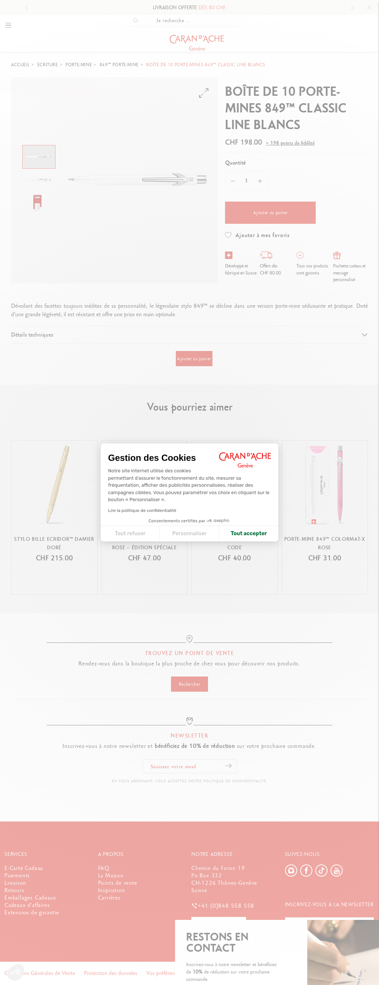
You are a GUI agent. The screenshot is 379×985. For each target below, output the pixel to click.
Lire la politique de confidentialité (142, 510)
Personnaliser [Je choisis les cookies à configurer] (189, 533)
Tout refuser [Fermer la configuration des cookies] (130, 533)
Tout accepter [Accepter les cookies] (249, 533)
